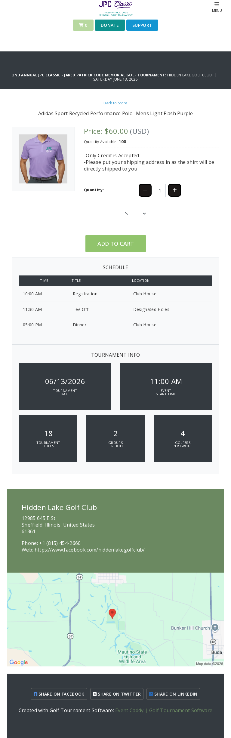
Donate (110, 25)
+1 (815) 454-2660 (60, 543)
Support (142, 25)
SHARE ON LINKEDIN (173, 694)
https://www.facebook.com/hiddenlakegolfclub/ (90, 549)
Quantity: (94, 189)
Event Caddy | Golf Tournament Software (163, 710)
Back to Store (115, 103)
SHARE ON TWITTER (117, 694)
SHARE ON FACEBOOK (59, 694)
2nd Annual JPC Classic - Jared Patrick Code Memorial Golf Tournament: (89, 75)
